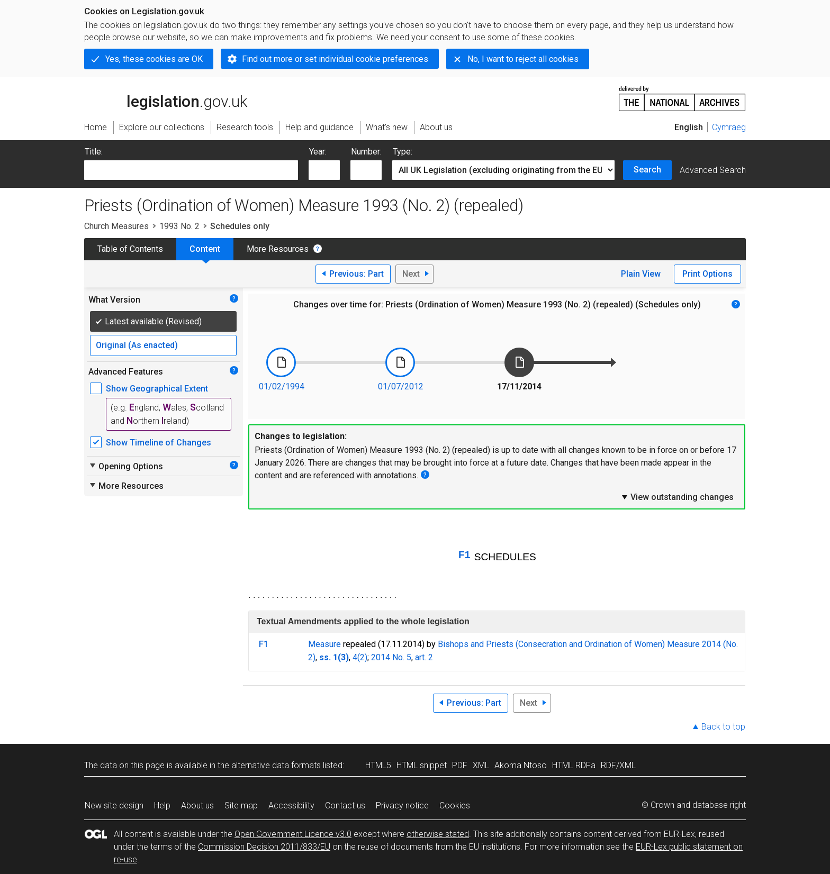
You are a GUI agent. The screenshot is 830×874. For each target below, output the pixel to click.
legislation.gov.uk (165, 98)
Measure (324, 644)
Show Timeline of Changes (158, 443)
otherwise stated (438, 834)
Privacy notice (402, 805)
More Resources (278, 249)
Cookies (454, 805)
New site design (114, 805)
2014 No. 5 (391, 657)
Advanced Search (713, 170)
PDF (459, 765)
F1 (464, 554)
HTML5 (378, 765)
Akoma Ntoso (520, 765)
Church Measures (116, 226)
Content (205, 249)
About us (197, 805)
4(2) (360, 657)
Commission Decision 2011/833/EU (264, 847)
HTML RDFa (574, 765)
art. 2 (424, 657)
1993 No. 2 (179, 226)
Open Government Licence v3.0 (292, 834)
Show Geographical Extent (157, 389)
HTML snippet (421, 765)
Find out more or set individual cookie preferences (335, 59)
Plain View (641, 274)
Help (162, 805)
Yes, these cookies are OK (154, 59)
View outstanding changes (677, 496)
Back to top (723, 727)
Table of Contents (130, 249)
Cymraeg (729, 127)
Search (647, 170)
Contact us (345, 805)
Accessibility (291, 805)
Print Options (707, 274)
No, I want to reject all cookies (523, 59)
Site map (241, 805)
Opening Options (125, 466)
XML (481, 765)
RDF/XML (618, 765)
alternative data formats (276, 765)
